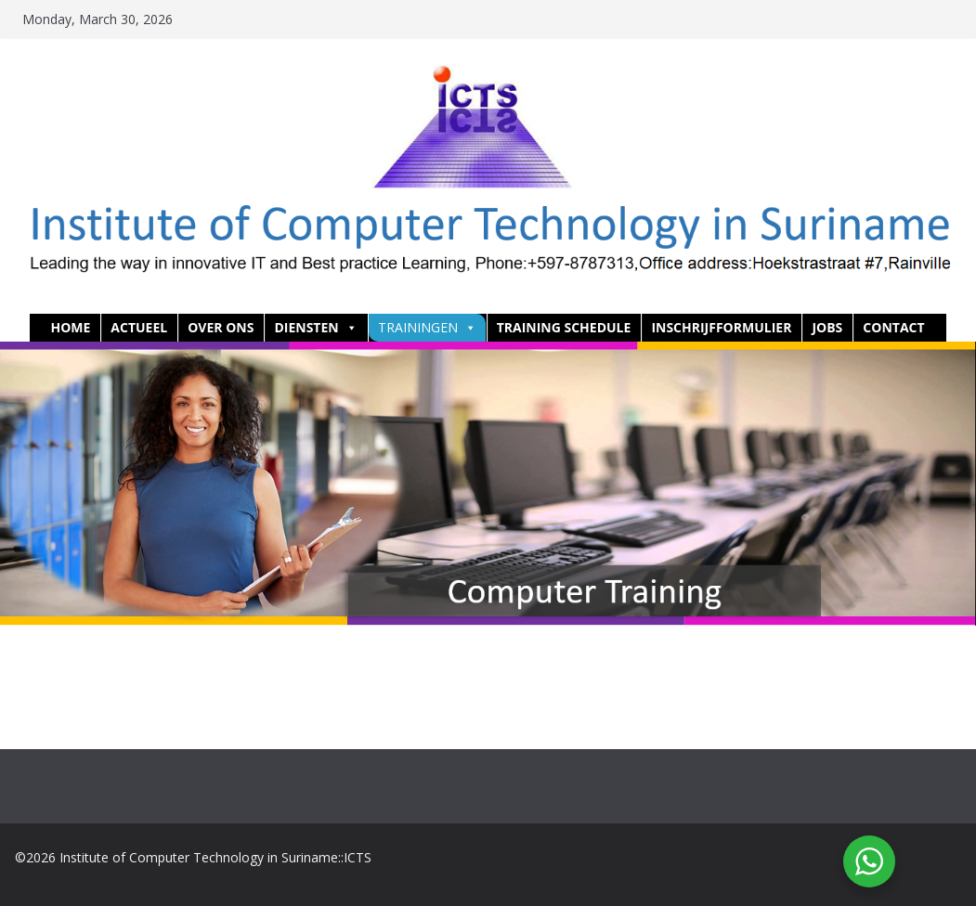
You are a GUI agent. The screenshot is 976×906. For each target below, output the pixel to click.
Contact (893, 327)
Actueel (139, 327)
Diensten (315, 328)
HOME (70, 327)
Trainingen (427, 328)
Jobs (827, 327)
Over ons (221, 327)
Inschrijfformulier (721, 327)
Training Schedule (564, 327)
